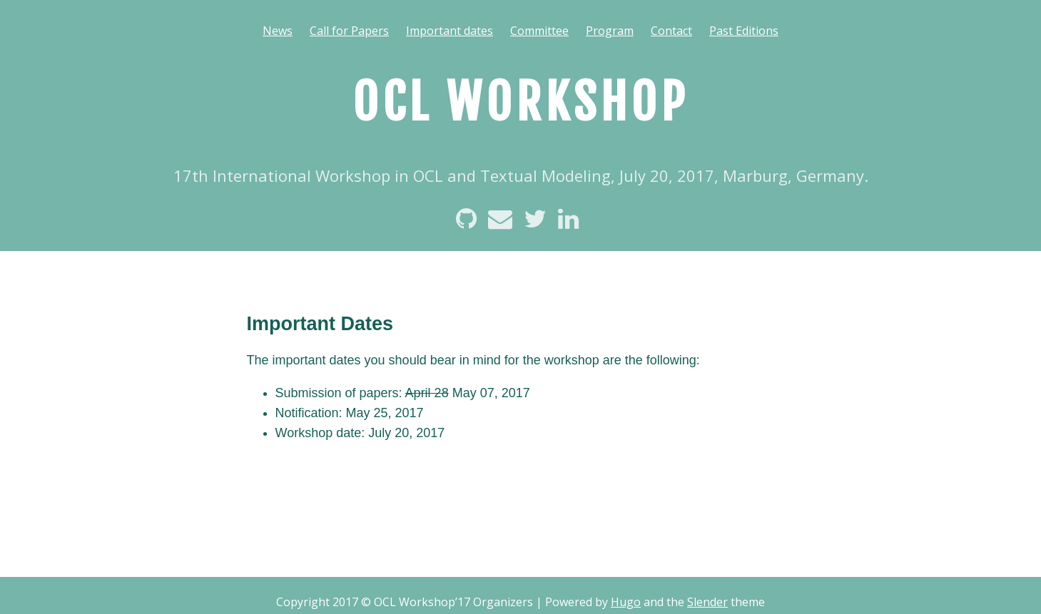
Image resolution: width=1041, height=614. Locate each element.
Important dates (449, 31)
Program (610, 31)
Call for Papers (349, 31)
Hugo (626, 602)
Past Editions (743, 31)
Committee (539, 31)
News (278, 31)
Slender (707, 602)
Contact (671, 31)
